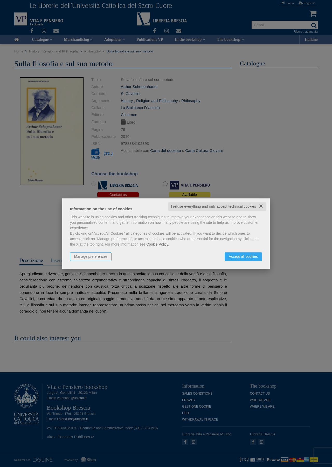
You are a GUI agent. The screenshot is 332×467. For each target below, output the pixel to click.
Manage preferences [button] (90, 256)
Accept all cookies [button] (243, 256)
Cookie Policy (157, 244)
